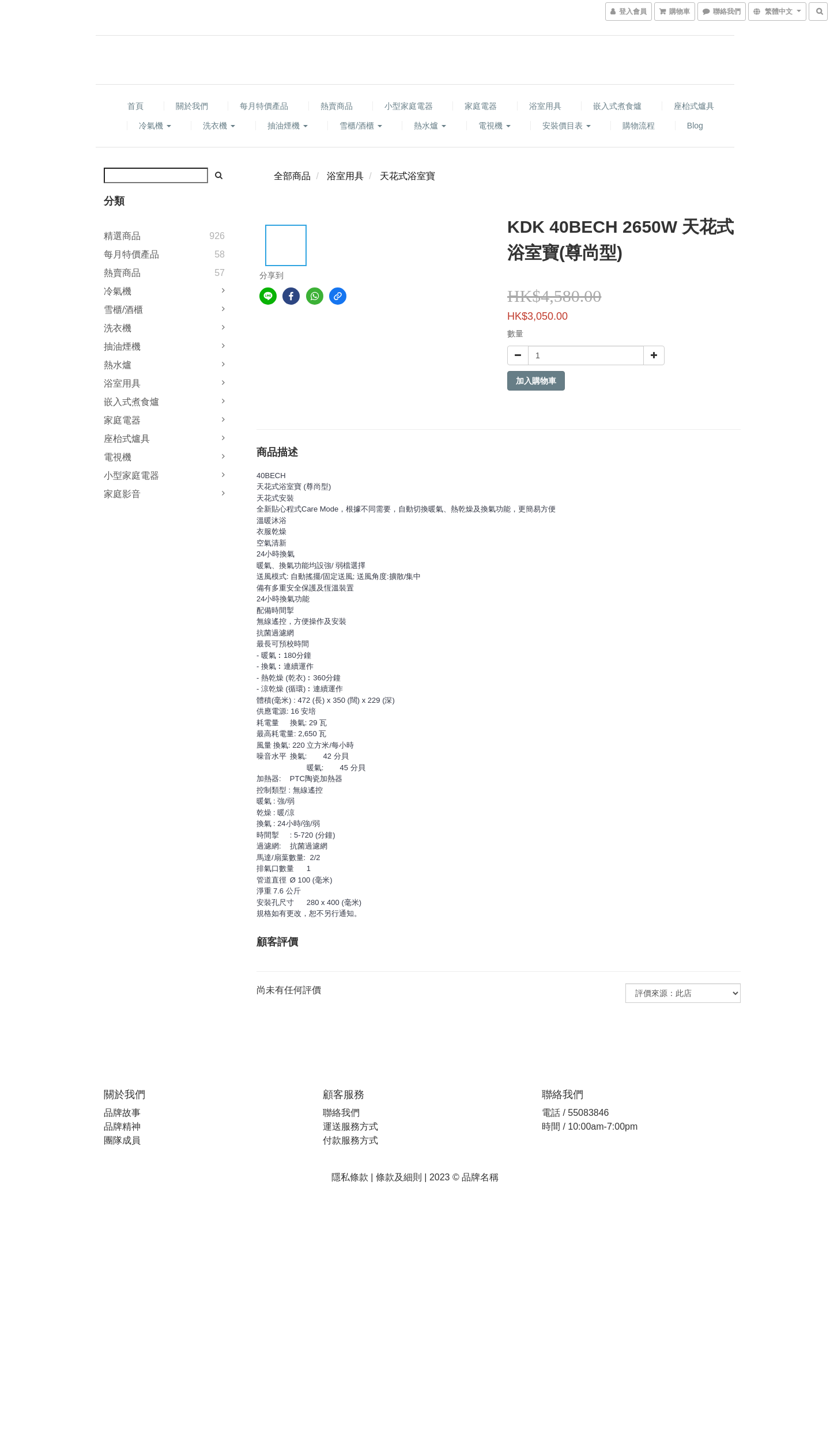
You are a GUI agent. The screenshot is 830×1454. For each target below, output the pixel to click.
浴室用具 (545, 106)
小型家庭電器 (408, 106)
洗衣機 (219, 125)
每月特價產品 (264, 106)
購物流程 (638, 125)
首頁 (135, 106)
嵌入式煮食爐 (617, 106)
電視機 (494, 125)
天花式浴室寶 (407, 176)
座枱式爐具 (694, 106)
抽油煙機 (287, 125)
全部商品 (292, 176)
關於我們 (192, 106)
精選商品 (122, 236)
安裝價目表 (566, 125)
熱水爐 (430, 125)
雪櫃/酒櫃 (360, 125)
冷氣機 (155, 125)
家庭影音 (122, 494)
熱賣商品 (336, 106)
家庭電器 (481, 106)
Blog (695, 125)
